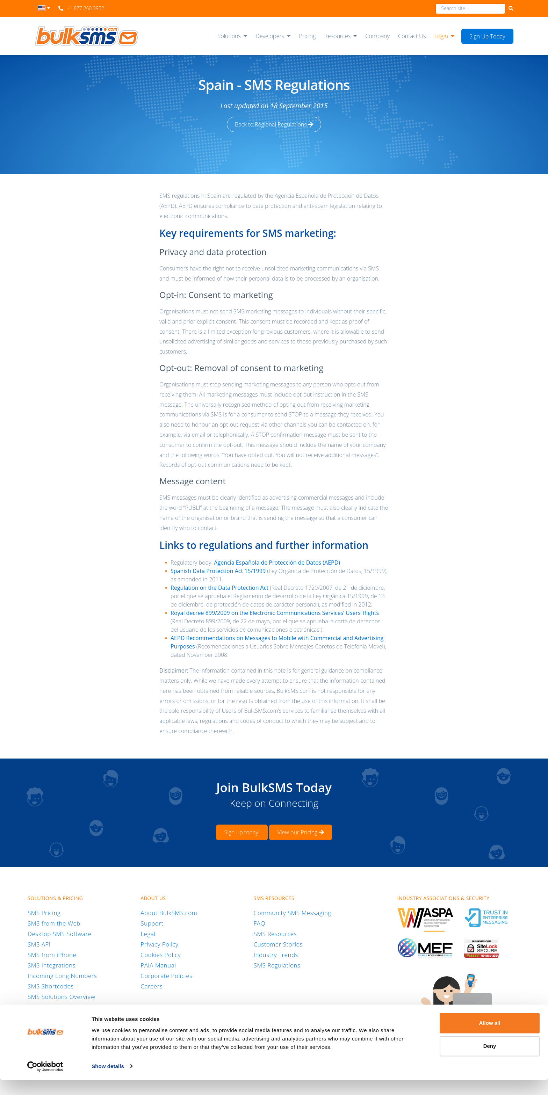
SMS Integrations (51, 965)
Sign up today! (241, 832)
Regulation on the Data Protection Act (219, 588)
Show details (108, 1081)
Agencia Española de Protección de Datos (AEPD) (277, 562)
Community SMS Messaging (292, 912)
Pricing (307, 36)
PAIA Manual (158, 965)
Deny (489, 1061)
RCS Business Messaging (62, 1007)
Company (377, 36)
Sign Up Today (487, 36)
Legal (147, 933)
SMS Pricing (44, 912)
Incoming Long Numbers (62, 975)
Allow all (489, 1038)
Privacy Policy (159, 944)
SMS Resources (275, 933)
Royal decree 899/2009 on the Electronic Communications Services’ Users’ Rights (275, 613)
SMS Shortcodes (51, 986)
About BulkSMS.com (168, 912)
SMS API (39, 944)
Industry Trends (276, 954)
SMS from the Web (54, 923)
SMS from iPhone (52, 954)
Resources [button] (337, 36)
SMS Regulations (277, 965)
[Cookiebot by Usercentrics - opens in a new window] (45, 1081)
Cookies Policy (160, 954)
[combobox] (44, 10)
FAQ (259, 923)
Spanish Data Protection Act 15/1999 (218, 571)
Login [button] (441, 36)
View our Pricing (300, 832)
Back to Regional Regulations (274, 124)
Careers (151, 986)
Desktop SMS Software (60, 933)
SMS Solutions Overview (61, 996)
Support (151, 923)
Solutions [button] (229, 36)
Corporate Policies (166, 975)
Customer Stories (278, 944)
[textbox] (44, 8)
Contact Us (412, 36)
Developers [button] (269, 36)
